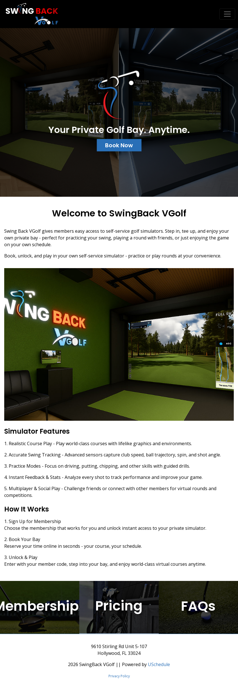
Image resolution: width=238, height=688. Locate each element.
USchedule (159, 664)
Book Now (119, 145)
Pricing (118, 606)
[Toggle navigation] (227, 14)
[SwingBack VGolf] (30, 13)
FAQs (198, 606)
